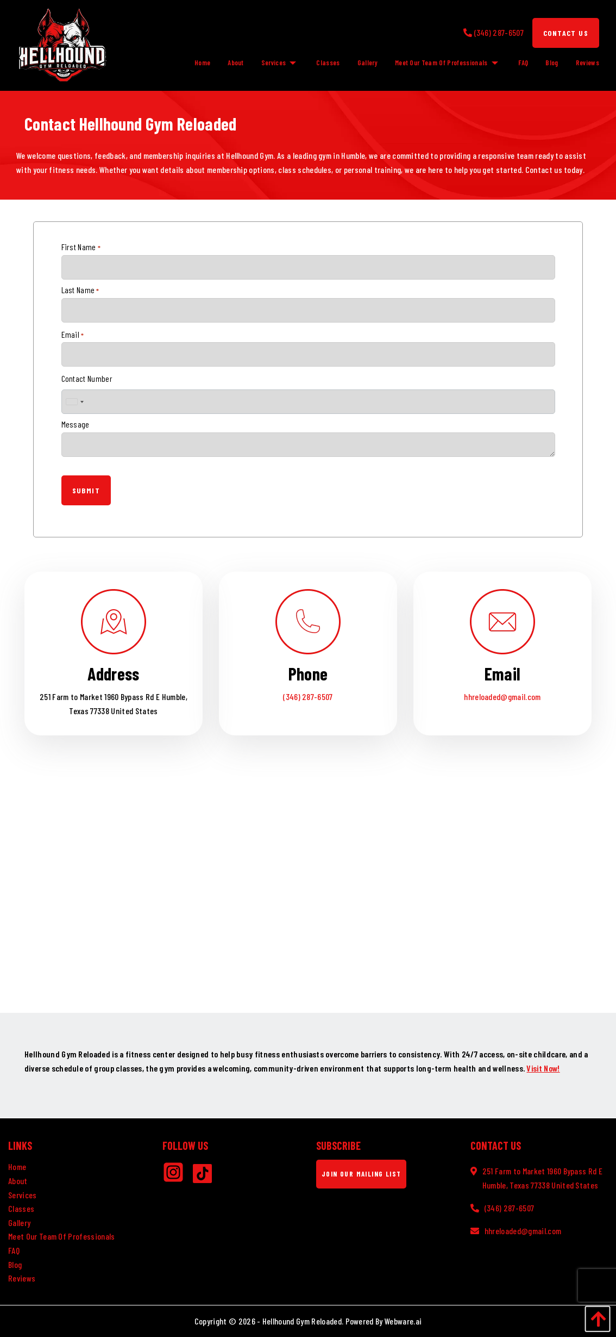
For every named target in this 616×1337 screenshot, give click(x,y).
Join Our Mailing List (361, 1173)
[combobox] (74, 401)
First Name (81, 247)
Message (75, 424)
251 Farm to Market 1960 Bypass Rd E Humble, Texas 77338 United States (542, 1178)
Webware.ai (403, 1321)
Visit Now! (543, 1068)
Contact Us (565, 33)
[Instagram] (177, 1176)
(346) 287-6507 (307, 696)
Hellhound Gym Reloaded (302, 1321)
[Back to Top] (595, 1319)
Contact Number (86, 378)
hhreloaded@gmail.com (502, 696)
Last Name (80, 289)
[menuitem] (198, 62)
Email (72, 334)
